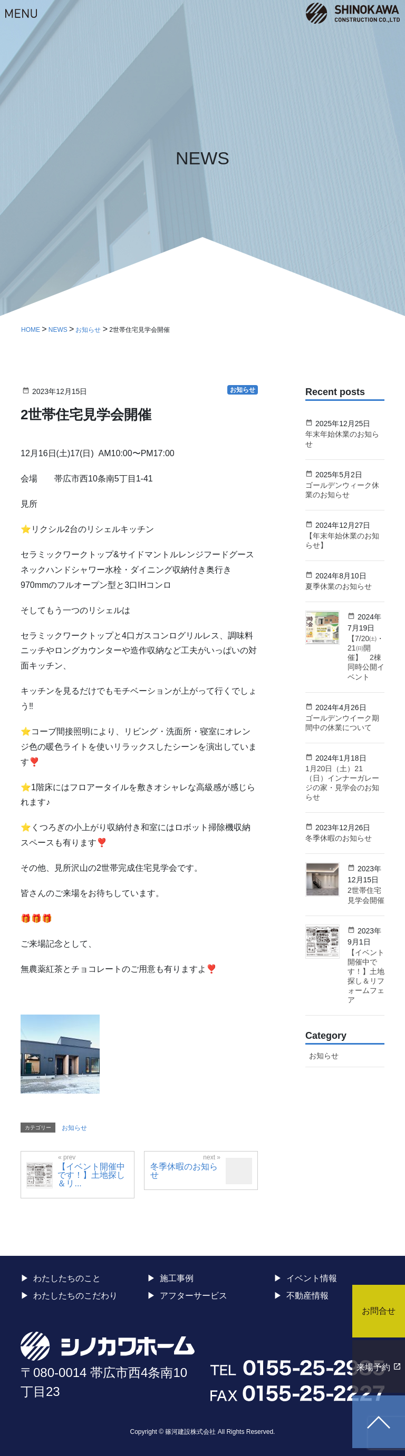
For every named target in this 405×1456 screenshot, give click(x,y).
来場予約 (373, 1367)
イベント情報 (311, 1278)
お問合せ (379, 1310)
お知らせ (74, 1128)
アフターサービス (193, 1295)
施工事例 (177, 1278)
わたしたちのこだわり (75, 1295)
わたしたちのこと (67, 1278)
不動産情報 (307, 1295)
